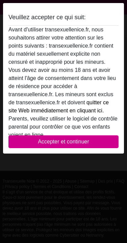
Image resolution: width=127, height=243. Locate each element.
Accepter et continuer (63, 141)
